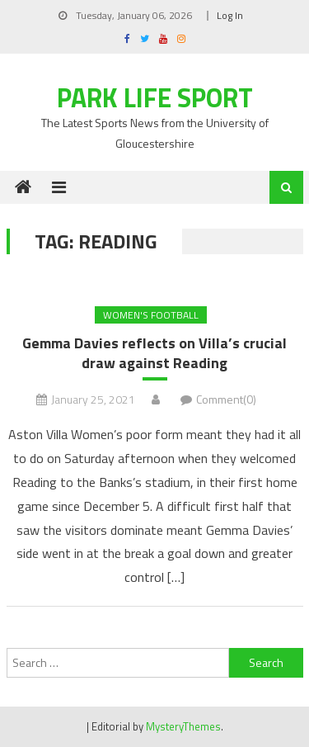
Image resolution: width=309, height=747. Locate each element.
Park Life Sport (155, 97)
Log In (230, 15)
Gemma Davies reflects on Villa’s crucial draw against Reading (154, 352)
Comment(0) (226, 399)
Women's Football (151, 315)
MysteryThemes (183, 726)
